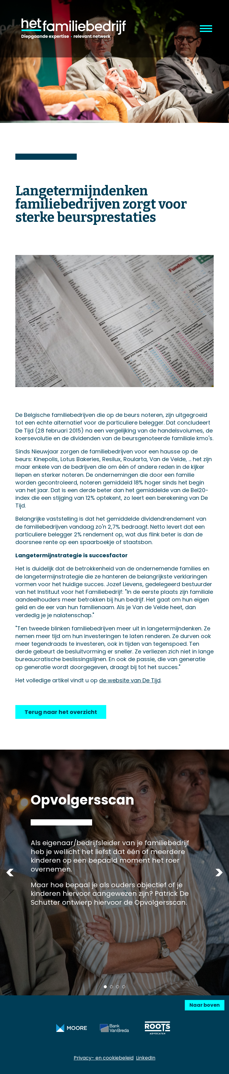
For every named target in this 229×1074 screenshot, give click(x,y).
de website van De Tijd (130, 680)
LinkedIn (145, 1057)
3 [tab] (117, 986)
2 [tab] (111, 986)
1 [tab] (105, 986)
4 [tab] (123, 986)
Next (219, 872)
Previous (10, 872)
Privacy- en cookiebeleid (104, 1057)
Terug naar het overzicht (61, 712)
